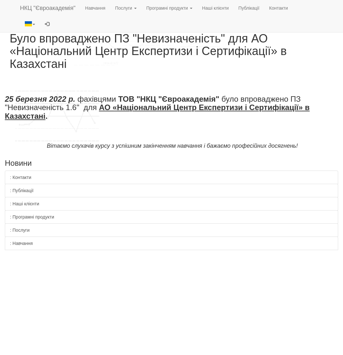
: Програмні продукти (32, 217)
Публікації (249, 8)
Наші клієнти (215, 8)
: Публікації (22, 190)
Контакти (278, 8)
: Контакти (20, 177)
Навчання (95, 8)
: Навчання (21, 243)
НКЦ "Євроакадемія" (47, 8)
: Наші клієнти (24, 203)
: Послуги (20, 230)
